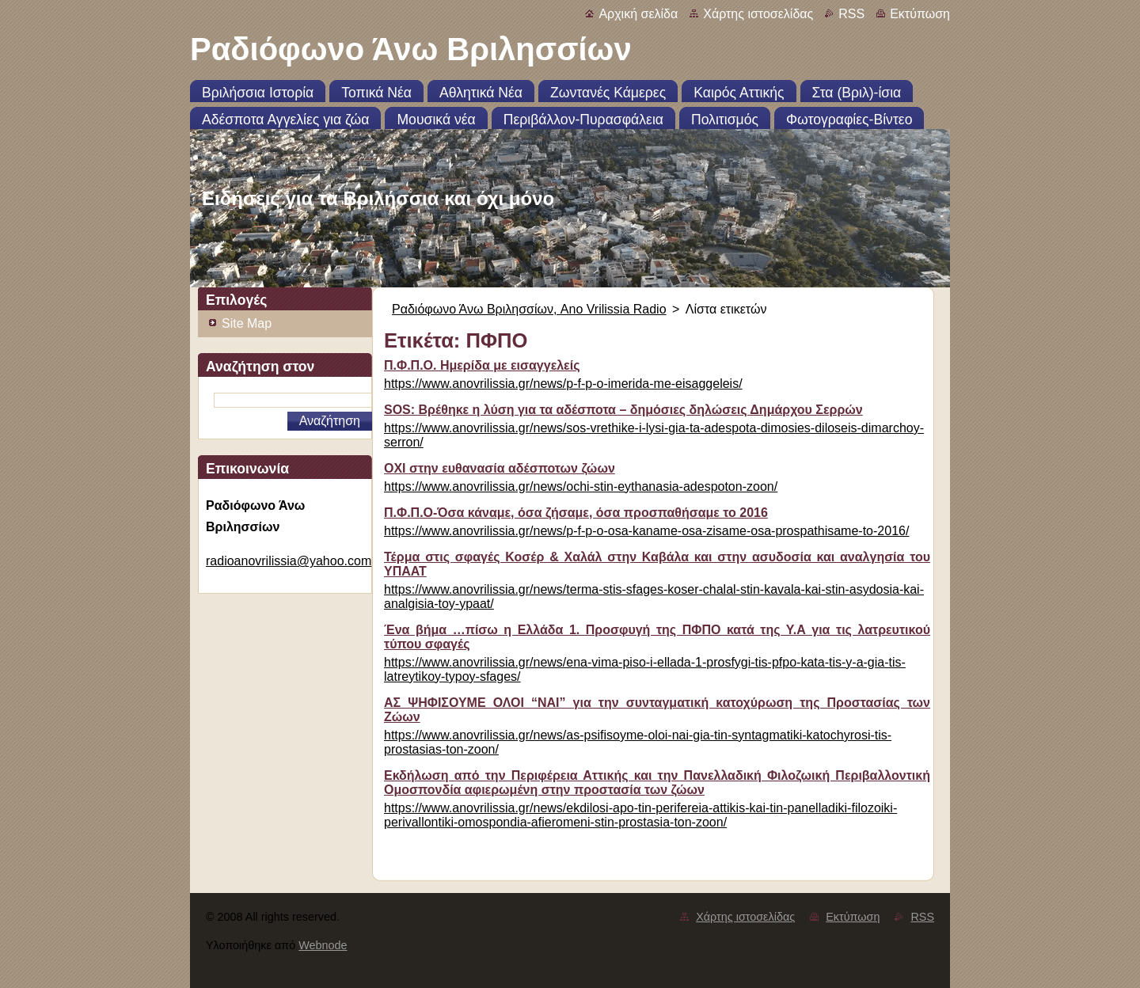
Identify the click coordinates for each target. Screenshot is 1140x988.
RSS (851, 14)
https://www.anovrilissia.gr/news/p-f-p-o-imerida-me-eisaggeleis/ (563, 383)
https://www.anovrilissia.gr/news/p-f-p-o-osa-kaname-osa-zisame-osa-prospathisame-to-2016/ (646, 531)
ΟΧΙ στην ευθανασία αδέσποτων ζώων (499, 468)
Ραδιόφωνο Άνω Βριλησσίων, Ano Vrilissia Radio (529, 309)
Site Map (247, 323)
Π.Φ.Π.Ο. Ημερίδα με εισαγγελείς (482, 365)
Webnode (322, 945)
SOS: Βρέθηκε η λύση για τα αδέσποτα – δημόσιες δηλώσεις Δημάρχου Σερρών (623, 409)
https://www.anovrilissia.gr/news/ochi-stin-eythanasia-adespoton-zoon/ (580, 486)
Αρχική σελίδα (638, 14)
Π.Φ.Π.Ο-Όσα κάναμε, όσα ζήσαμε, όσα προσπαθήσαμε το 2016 (576, 512)
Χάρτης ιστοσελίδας (758, 14)
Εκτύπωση (920, 14)
